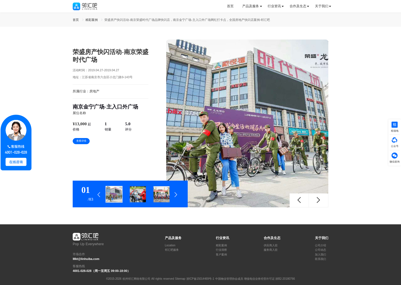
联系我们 (320, 259)
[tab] (232, 6)
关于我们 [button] (321, 6)
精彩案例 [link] (92, 19)
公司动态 (320, 250)
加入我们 (320, 254)
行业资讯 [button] (274, 6)
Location (170, 245)
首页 (230, 6)
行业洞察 (221, 250)
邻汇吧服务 (172, 250)
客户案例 (221, 254)
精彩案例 (221, 245)
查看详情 (81, 140)
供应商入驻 (271, 245)
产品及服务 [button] (250, 6)
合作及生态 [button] (298, 6)
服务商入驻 (271, 250)
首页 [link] (76, 19)
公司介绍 (320, 245)
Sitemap (180, 278)
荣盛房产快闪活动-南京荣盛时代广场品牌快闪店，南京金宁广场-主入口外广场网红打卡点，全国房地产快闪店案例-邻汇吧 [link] (187, 19)
